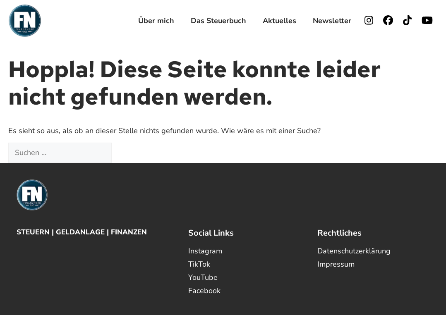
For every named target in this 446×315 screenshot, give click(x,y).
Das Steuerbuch (218, 21)
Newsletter (332, 21)
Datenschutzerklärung (354, 251)
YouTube (203, 277)
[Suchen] (126, 153)
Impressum (336, 264)
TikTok (199, 264)
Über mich (156, 21)
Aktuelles (279, 21)
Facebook (204, 291)
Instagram (205, 251)
